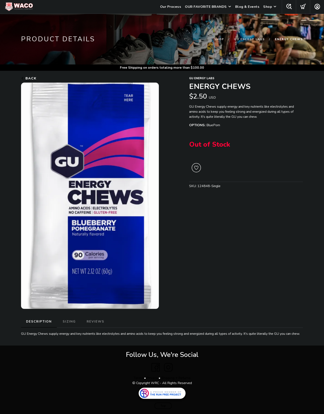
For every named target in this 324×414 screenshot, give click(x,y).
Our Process (170, 6)
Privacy (152, 378)
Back (29, 78)
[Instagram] (168, 367)
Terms (138, 378)
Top (163, 406)
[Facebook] (155, 367)
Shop (267, 6)
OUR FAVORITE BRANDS (206, 6)
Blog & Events (247, 6)
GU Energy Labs (249, 39)
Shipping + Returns (176, 378)
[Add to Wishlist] (196, 167)
